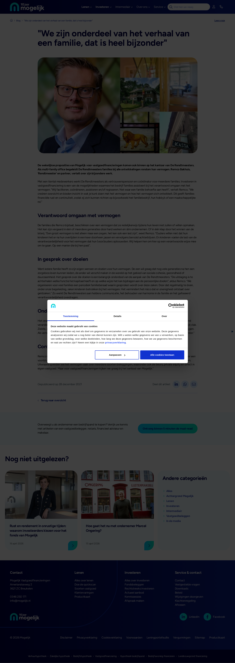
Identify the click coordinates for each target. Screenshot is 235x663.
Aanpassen (117, 355)
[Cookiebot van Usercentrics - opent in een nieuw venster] (170, 306)
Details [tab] (117, 316)
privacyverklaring (115, 342)
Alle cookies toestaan (162, 355)
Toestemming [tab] (70, 316)
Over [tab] (164, 316)
